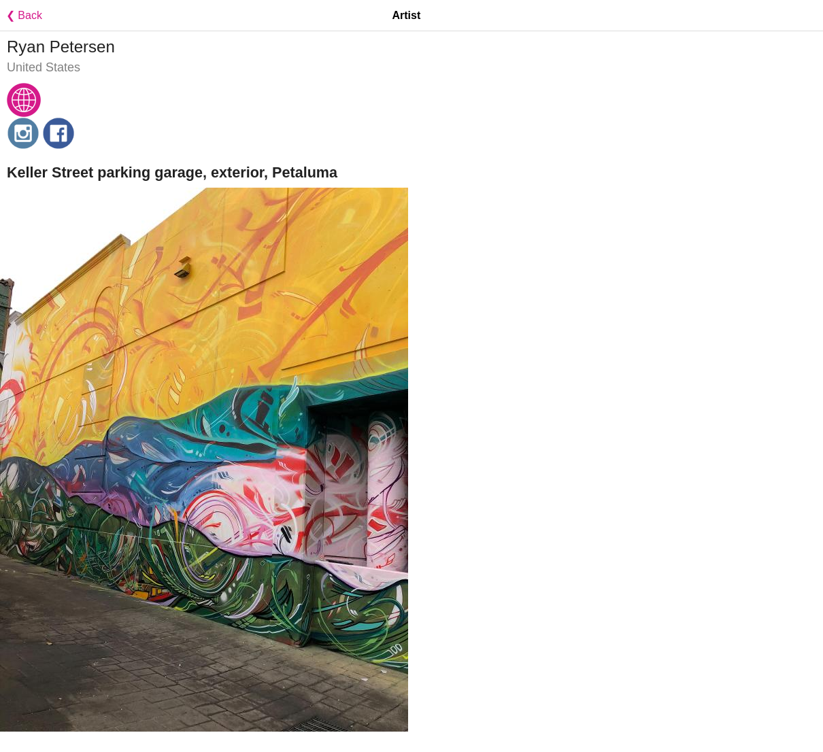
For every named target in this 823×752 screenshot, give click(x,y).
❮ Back (21, 15)
